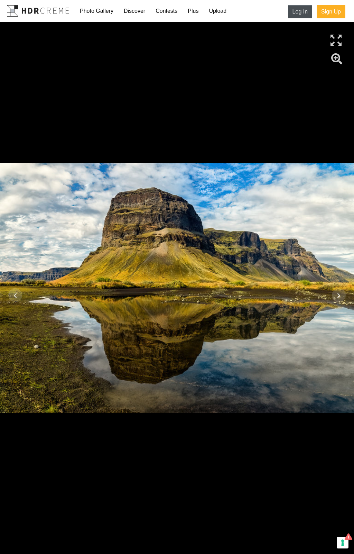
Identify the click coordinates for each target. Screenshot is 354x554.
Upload (217, 11)
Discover (134, 11)
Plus (193, 11)
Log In (300, 12)
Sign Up (331, 12)
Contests (166, 11)
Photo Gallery (96, 11)
